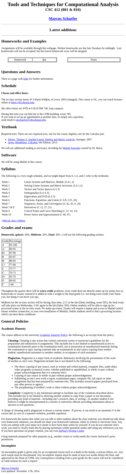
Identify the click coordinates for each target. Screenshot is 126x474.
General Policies (15, 321)
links (25, 78)
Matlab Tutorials (71, 148)
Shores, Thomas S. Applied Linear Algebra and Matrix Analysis (41, 139)
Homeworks (11, 41)
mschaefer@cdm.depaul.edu (31, 119)
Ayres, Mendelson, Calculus (22, 142)
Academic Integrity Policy (53, 335)
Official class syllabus (13, 220)
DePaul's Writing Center (71, 430)
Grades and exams (16, 227)
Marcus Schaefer (63, 18)
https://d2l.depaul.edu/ (23, 102)
